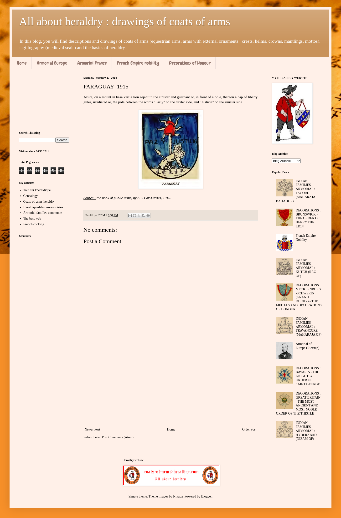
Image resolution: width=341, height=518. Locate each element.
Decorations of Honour (190, 63)
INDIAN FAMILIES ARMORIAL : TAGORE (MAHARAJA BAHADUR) (295, 191)
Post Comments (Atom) (118, 437)
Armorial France (92, 63)
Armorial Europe (52, 63)
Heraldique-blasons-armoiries (43, 207)
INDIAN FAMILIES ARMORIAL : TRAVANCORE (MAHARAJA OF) (308, 326)
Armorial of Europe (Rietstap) (307, 346)
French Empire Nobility (306, 237)
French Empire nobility (138, 63)
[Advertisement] (170, 387)
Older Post (249, 429)
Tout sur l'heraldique (37, 190)
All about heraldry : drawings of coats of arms (124, 21)
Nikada (178, 496)
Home (22, 63)
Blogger (206, 496)
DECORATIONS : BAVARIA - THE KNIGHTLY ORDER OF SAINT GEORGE (308, 376)
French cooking (33, 224)
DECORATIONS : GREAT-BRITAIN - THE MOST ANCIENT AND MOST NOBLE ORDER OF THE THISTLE (298, 403)
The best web (32, 218)
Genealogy (30, 196)
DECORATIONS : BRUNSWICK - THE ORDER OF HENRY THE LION (308, 218)
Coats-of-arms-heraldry (39, 201)
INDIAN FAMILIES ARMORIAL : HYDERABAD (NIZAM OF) (306, 431)
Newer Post (92, 429)
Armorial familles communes (42, 213)
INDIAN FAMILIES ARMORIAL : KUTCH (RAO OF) (306, 268)
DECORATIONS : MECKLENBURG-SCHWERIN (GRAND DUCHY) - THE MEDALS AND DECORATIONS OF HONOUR (299, 297)
